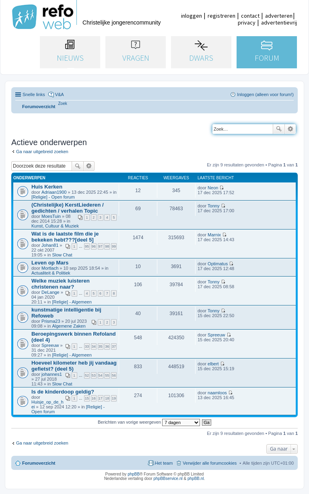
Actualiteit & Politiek (50, 273)
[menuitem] (62, 103)
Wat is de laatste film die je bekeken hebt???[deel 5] (65, 237)
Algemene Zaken (68, 326)
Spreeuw (50, 345)
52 (87, 375)
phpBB (134, 474)
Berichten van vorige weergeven (149, 422)
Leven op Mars (49, 263)
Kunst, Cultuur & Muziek (55, 225)
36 (107, 346)
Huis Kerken (46, 187)
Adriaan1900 (53, 192)
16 (94, 398)
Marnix (214, 234)
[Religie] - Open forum (53, 197)
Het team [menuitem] (164, 463)
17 (101, 398)
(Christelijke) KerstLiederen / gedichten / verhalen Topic (67, 208)
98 (107, 246)
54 (101, 375)
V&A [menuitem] (59, 94)
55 (107, 375)
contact (250, 15)
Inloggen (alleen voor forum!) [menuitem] (265, 94)
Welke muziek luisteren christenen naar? (60, 284)
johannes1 (51, 374)
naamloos (217, 392)
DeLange (50, 292)
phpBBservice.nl (167, 478)
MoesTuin (51, 216)
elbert (213, 363)
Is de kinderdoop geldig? (62, 392)
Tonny (213, 205)
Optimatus (218, 263)
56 (114, 375)
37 (114, 346)
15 (87, 398)
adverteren (279, 15)
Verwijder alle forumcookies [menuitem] (210, 463)
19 (114, 398)
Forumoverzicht (39, 463)
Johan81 (49, 245)
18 (107, 398)
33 (87, 346)
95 (87, 246)
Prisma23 (50, 321)
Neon (213, 187)
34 (94, 346)
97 (101, 246)
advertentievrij (279, 22)
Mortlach (49, 268)
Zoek (279, 129)
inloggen (191, 15)
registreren (221, 15)
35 (101, 346)
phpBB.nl (195, 478)
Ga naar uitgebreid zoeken (42, 151)
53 (94, 375)
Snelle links (34, 94)
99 (114, 246)
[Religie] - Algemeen (71, 301)
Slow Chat (62, 254)
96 (94, 246)
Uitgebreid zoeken (290, 129)
